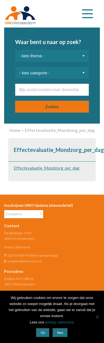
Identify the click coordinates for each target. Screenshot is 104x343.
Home (15, 130)
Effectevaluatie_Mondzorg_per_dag (47, 167)
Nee (60, 333)
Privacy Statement (17, 247)
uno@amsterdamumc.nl (24, 261)
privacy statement (59, 322)
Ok (43, 333)
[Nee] (97, 317)
